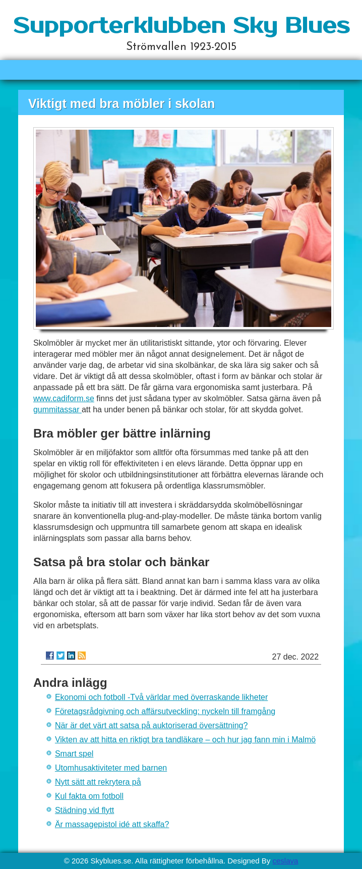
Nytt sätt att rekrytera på (98, 782)
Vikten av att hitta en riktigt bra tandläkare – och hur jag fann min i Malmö (185, 739)
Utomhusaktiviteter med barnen (111, 768)
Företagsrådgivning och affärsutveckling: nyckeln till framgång (165, 711)
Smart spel (74, 753)
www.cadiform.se (63, 398)
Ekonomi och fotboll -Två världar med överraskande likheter (161, 697)
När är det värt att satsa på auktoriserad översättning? (151, 725)
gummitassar (57, 409)
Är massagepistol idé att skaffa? (112, 824)
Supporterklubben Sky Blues (181, 26)
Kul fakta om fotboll (89, 796)
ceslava (285, 860)
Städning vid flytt (84, 810)
